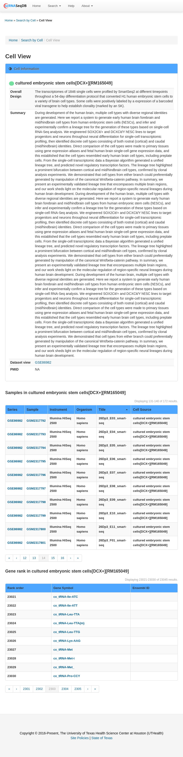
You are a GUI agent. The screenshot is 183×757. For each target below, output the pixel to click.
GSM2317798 (36, 502)
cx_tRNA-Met (63, 649)
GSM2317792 (36, 420)
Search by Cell (26, 20)
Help (71, 6)
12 (24, 558)
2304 (64, 689)
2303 (52, 689)
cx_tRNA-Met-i (64, 658)
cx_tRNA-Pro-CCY (66, 676)
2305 (77, 689)
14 (43, 558)
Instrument (58, 409)
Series (12, 409)
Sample (33, 409)
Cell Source (142, 409)
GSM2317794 (36, 448)
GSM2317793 (36, 434)
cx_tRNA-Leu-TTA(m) (68, 623)
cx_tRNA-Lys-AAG (67, 641)
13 (34, 558)
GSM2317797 (36, 488)
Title (113, 409)
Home (36, 6)
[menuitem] (36, 6)
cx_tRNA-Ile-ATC (65, 597)
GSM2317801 (36, 542)
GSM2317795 (36, 461)
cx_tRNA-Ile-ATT (65, 605)
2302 (39, 689)
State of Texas (102, 738)
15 (53, 558)
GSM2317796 (36, 475)
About (87, 6)
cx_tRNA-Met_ (63, 667)
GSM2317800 (36, 529)
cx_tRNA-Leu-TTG (66, 632)
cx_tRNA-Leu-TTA (66, 614)
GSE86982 (43, 362)
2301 (26, 689)
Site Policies (80, 738)
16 (62, 558)
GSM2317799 (36, 515)
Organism (84, 409)
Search (54, 6)
